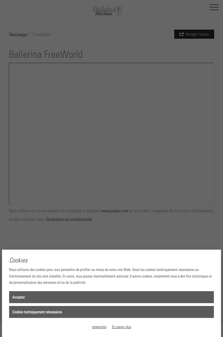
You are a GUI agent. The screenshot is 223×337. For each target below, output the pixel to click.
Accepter (18, 297)
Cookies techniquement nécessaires (37, 311)
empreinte (99, 326)
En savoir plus (121, 326)
